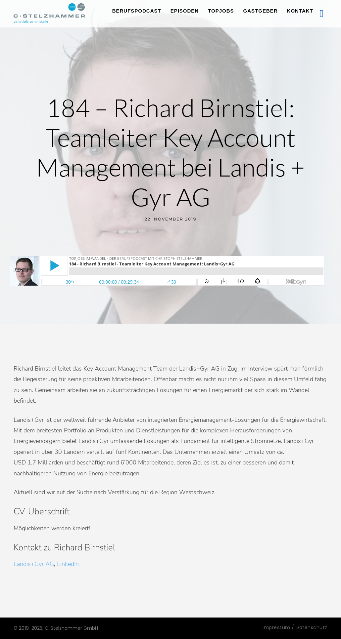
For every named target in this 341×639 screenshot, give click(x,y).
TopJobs (221, 11)
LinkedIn (68, 564)
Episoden (184, 11)
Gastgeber (260, 11)
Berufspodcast (136, 11)
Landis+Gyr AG (34, 564)
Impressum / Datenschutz (295, 627)
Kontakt (300, 11)
